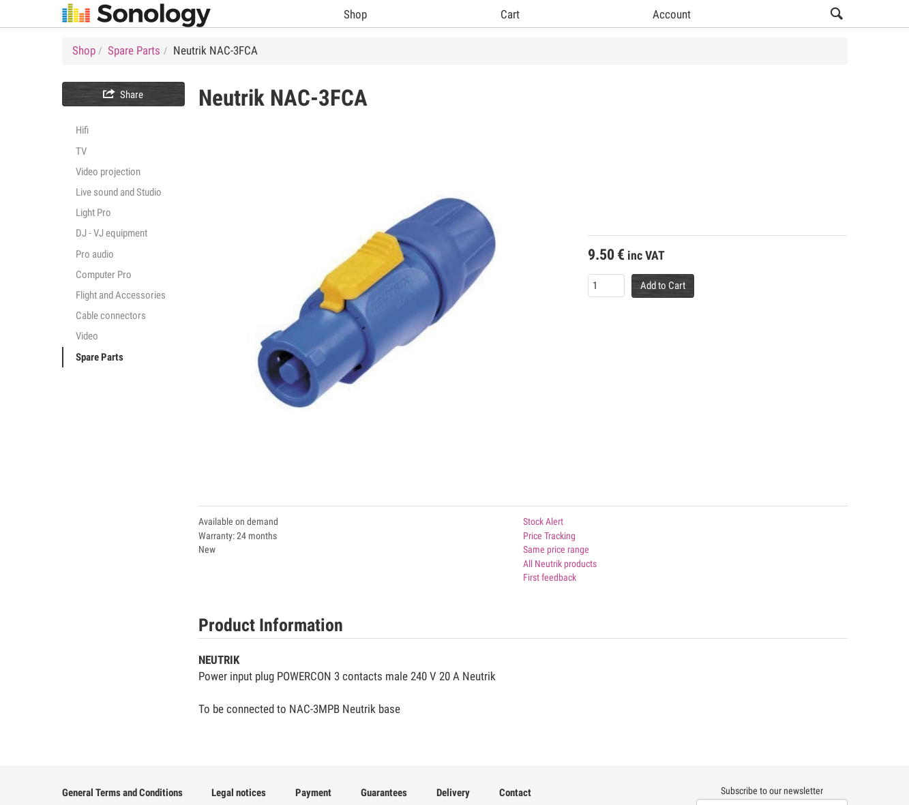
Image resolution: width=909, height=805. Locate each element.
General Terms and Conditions (122, 793)
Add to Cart (662, 285)
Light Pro (93, 213)
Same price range (556, 549)
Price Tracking (549, 535)
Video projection (108, 172)
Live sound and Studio (119, 192)
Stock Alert (543, 521)
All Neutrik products (560, 563)
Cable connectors (111, 315)
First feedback (549, 577)
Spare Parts (99, 357)
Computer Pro (104, 275)
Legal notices (238, 793)
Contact (515, 793)
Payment (313, 793)
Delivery (453, 793)
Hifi (82, 130)
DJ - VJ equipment (111, 233)
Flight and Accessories (121, 295)
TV (81, 151)
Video (87, 336)
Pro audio (95, 254)
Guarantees (384, 793)
